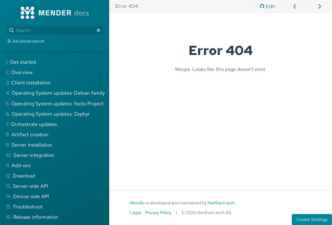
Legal (135, 212)
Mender (137, 203)
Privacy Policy (158, 212)
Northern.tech (221, 203)
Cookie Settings (311, 219)
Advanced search (28, 41)
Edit (267, 6)
